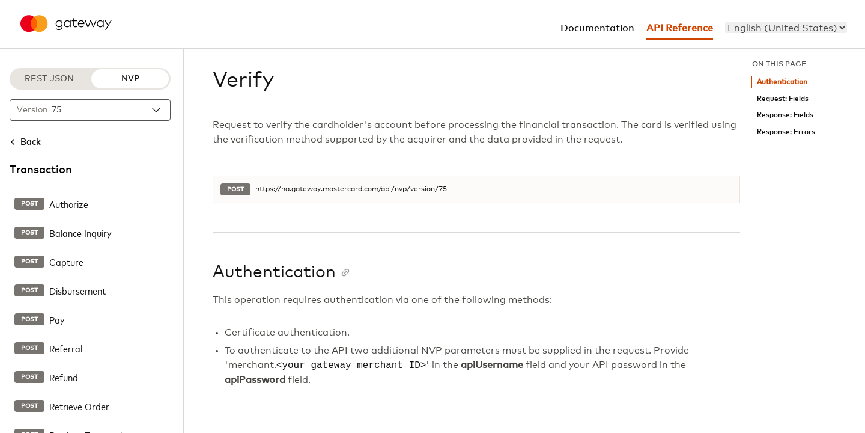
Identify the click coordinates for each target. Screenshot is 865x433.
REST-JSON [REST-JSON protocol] (49, 79)
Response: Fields (785, 115)
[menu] (786, 27)
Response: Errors (786, 132)
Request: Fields (783, 99)
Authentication (782, 82)
